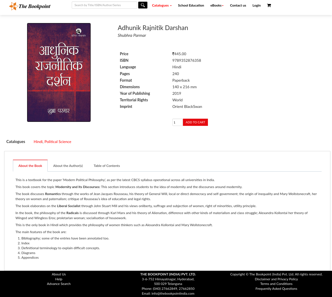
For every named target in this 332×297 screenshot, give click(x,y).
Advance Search (59, 284)
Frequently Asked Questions (276, 288)
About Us (59, 274)
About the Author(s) (68, 166)
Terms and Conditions (276, 284)
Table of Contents (107, 166)
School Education (191, 5)
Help (58, 279)
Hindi (38, 141)
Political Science (57, 141)
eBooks (217, 5)
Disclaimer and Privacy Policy (276, 279)
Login (257, 5)
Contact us (238, 5)
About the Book (30, 166)
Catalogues (162, 5)
